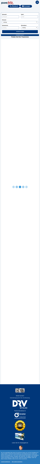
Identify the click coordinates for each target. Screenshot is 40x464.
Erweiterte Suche (20, 35)
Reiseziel (4, 14)
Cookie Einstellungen (5, 461)
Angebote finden (20, 31)
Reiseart (4, 19)
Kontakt (26, 6)
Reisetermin (5, 25)
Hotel (22, 14)
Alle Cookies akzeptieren (17, 461)
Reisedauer (24, 25)
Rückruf (14, 6)
